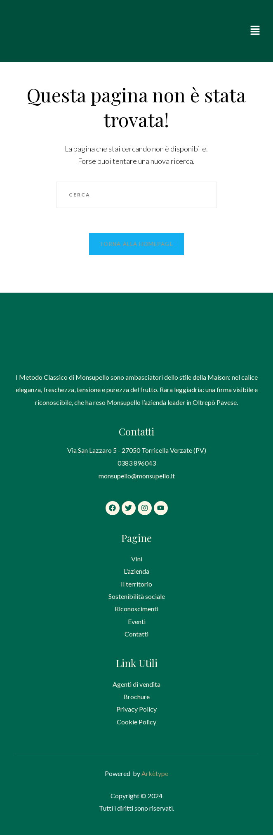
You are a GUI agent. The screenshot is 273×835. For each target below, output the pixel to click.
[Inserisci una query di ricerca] (136, 195)
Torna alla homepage (136, 244)
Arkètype (154, 773)
